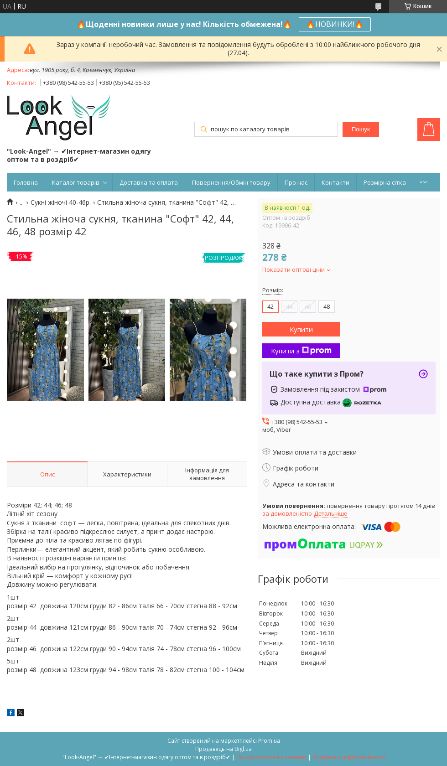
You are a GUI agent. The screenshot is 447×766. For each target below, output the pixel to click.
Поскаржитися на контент (271, 757)
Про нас (296, 182)
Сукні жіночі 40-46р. (61, 202)
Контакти (335, 182)
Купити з (301, 350)
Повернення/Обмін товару (231, 182)
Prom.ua (269, 741)
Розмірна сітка (385, 182)
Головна (26, 182)
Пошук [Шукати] (361, 129)
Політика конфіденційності (348, 757)
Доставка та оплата (149, 182)
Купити (301, 329)
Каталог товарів (75, 182)
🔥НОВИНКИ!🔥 (335, 24)
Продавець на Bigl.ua (223, 749)
